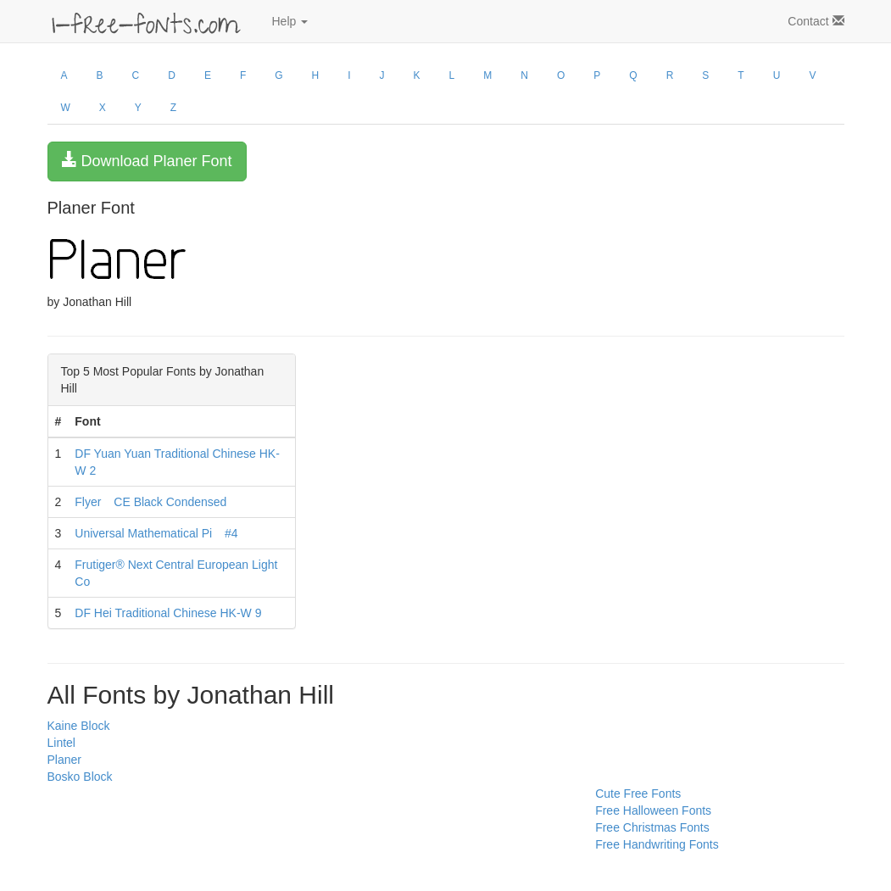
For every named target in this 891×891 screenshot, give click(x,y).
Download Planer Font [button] (147, 161)
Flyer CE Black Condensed (150, 502)
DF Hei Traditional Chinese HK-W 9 (168, 613)
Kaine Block (78, 725)
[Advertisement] (132, 823)
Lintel (61, 742)
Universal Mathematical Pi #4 (156, 533)
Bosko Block (80, 776)
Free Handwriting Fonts (657, 844)
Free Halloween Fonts (653, 810)
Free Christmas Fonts (652, 827)
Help (290, 21)
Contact (816, 21)
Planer (64, 759)
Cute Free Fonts (638, 793)
